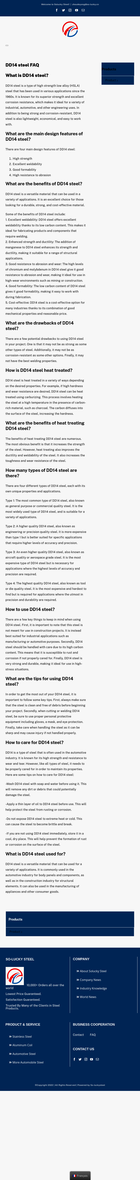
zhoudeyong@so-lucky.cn (85, 4)
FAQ (93, 1035)
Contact (79, 1035)
